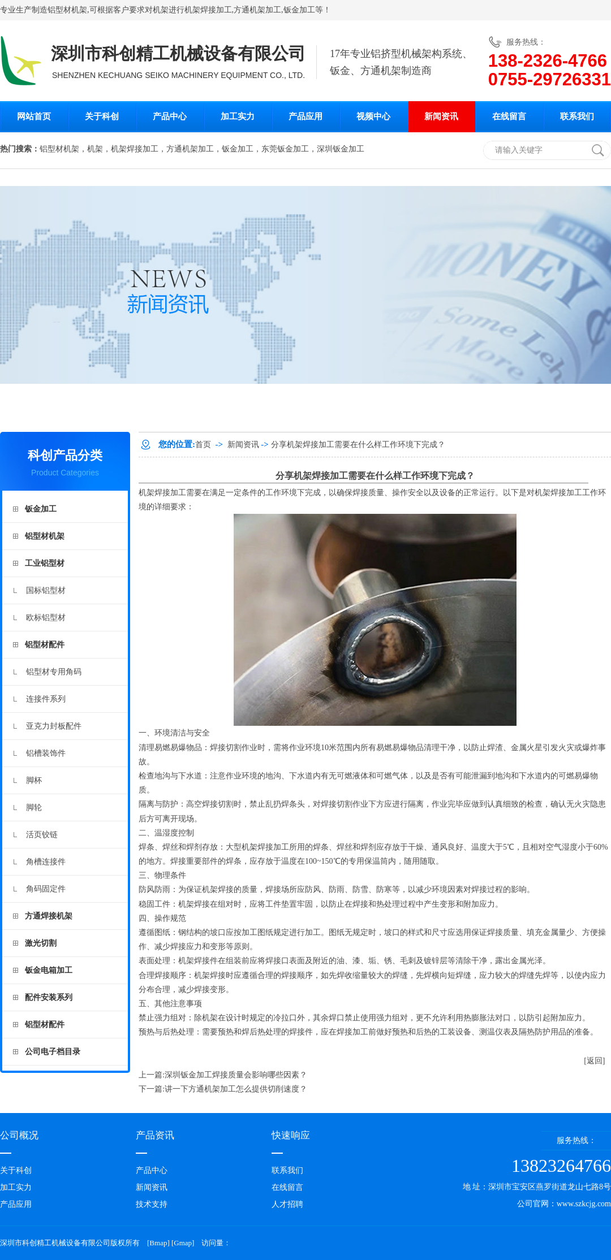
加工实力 (238, 116)
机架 (161, 10)
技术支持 (151, 1204)
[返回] (594, 1061)
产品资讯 (155, 1135)
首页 (203, 444)
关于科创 (102, 116)
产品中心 (170, 116)
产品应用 (305, 116)
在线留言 (509, 116)
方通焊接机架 (48, 916)
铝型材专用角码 (53, 672)
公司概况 (19, 1135)
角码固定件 (46, 889)
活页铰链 (42, 834)
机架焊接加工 (162, 492)
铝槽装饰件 (46, 753)
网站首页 (34, 116)
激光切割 (41, 943)
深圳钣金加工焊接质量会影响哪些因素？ (236, 1075)
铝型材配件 (44, 644)
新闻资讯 (441, 116)
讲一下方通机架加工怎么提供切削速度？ (236, 1089)
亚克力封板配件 (53, 726)
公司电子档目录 (52, 1051)
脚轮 (34, 807)
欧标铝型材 (46, 617)
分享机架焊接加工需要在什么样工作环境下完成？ (358, 444)
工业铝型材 (44, 563)
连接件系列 (46, 699)
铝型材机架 (67, 10)
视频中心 (373, 116)
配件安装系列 (48, 997)
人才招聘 (287, 1204)
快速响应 (291, 1135)
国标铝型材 (46, 590)
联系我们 (577, 116)
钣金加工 (299, 10)
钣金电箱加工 (48, 970)
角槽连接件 (46, 862)
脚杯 (34, 780)
